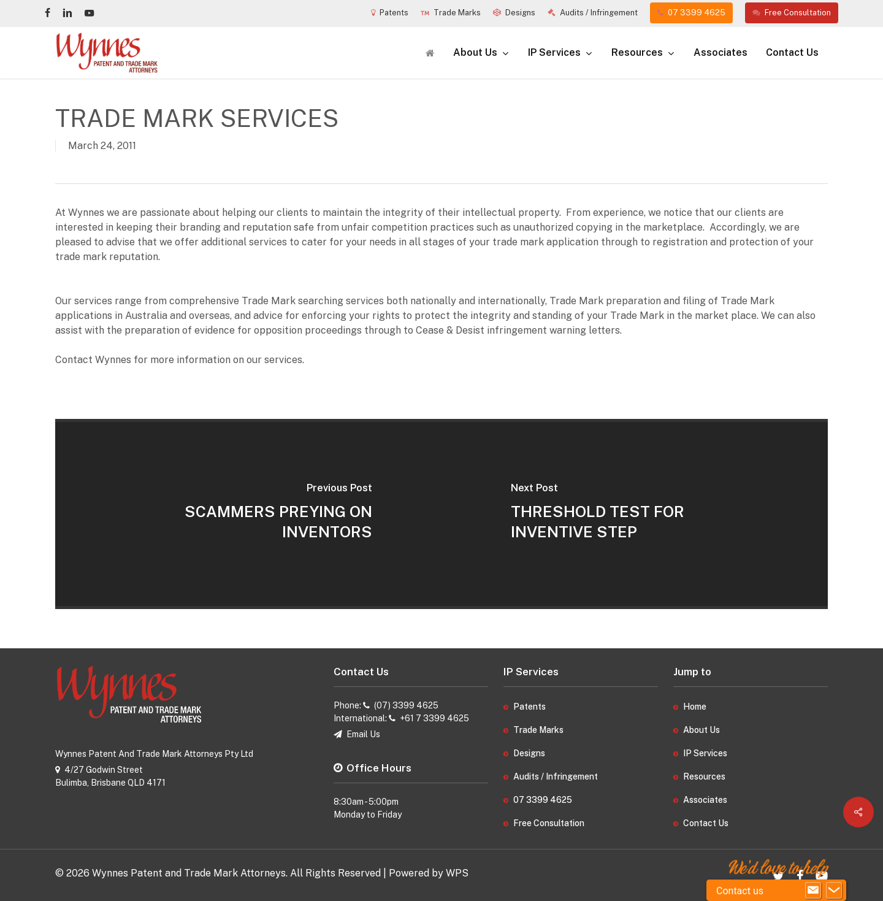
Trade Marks (538, 730)
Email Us (363, 734)
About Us (701, 730)
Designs (529, 753)
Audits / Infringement (555, 776)
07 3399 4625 (542, 800)
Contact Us (705, 823)
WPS (457, 873)
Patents (529, 706)
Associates (705, 800)
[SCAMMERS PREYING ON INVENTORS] (248, 514)
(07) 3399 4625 (406, 705)
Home (694, 706)
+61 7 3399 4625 (434, 718)
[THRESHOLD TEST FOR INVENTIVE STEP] (635, 514)
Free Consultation (548, 823)
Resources (704, 776)
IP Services (705, 753)
